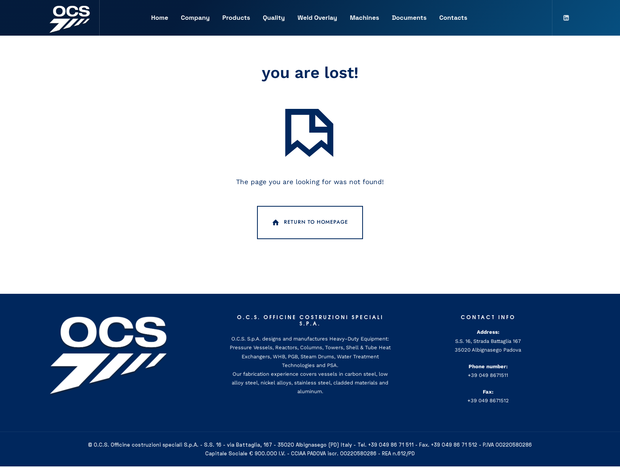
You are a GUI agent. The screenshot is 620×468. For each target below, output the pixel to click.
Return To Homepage (309, 224)
